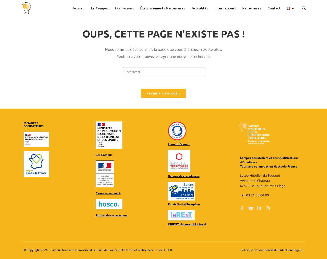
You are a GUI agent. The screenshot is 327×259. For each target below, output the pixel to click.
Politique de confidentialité (259, 250)
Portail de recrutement (112, 215)
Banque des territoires (184, 176)
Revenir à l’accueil (164, 93)
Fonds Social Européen (184, 204)
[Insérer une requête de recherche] (163, 71)
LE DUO (168, 250)
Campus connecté (108, 193)
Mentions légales (291, 250)
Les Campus (104, 155)
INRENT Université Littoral (187, 224)
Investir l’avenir (179, 144)
